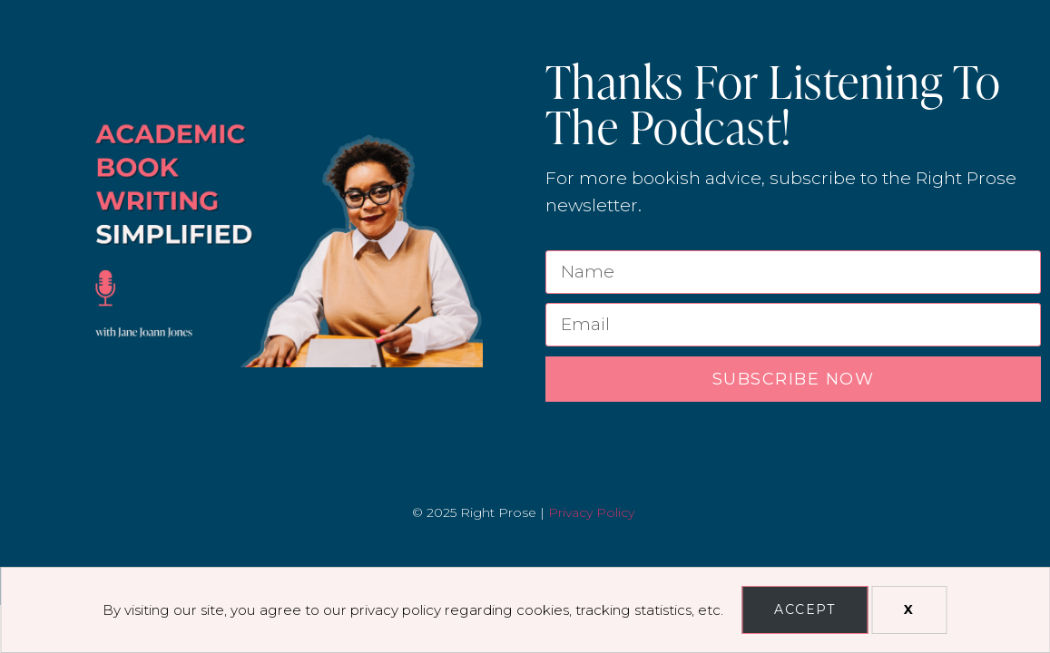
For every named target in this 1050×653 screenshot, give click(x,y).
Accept (804, 609)
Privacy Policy (591, 512)
